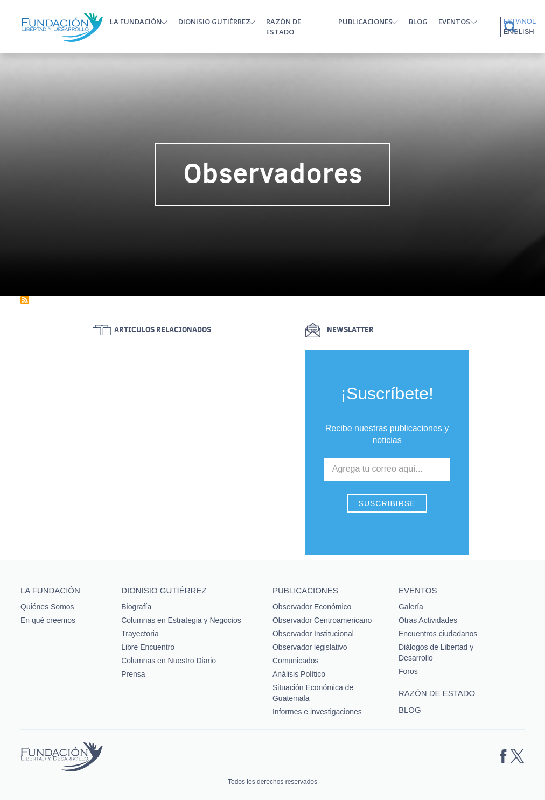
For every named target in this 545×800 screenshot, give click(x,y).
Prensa (133, 674)
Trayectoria (140, 633)
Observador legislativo (309, 647)
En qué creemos (47, 620)
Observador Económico (311, 606)
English (519, 31)
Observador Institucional (313, 633)
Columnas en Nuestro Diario (168, 660)
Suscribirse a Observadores (24, 300)
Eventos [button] (454, 21)
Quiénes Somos (47, 606)
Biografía (136, 606)
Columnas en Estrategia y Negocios (181, 620)
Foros (408, 671)
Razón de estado (283, 27)
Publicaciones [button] (365, 21)
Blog (418, 21)
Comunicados (295, 660)
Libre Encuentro (147, 647)
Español (520, 21)
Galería (411, 606)
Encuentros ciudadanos (438, 633)
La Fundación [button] (136, 21)
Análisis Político (298, 674)
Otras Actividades (428, 620)
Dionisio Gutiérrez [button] (214, 21)
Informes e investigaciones (317, 711)
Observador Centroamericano (322, 620)
